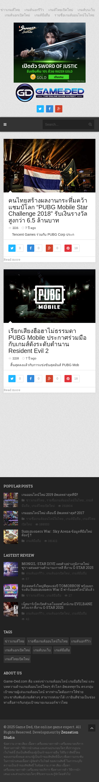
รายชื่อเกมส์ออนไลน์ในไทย (74, 15)
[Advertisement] (50, 430)
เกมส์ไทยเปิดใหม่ (60, 10)
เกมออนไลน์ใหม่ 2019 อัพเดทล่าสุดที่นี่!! (50, 494)
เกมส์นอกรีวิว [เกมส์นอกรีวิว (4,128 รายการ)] (81, 641)
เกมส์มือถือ (42, 15)
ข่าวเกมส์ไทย (10, 10)
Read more (12, 259)
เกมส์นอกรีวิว (34, 10)
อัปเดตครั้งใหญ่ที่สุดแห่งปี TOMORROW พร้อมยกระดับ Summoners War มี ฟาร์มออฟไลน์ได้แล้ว (58, 588)
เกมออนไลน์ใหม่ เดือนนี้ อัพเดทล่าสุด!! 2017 (53, 513)
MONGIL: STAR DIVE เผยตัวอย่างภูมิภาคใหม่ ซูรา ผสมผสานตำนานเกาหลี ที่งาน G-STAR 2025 (57, 565)
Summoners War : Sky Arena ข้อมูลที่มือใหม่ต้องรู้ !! (57, 533)
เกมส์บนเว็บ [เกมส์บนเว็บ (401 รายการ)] (42, 650)
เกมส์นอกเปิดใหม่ (17, 15)
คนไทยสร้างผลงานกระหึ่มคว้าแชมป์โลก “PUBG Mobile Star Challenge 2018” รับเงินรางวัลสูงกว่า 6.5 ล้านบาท (48, 210)
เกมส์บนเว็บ (86, 10)
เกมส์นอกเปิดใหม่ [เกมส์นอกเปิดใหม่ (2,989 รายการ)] (17, 650)
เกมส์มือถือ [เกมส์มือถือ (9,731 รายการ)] (62, 650)
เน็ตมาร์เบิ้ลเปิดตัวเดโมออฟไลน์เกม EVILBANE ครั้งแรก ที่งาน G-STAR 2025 (57, 606)
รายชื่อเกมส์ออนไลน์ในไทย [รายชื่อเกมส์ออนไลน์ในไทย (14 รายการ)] (48, 641)
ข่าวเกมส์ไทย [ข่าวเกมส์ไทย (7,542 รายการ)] (14, 641)
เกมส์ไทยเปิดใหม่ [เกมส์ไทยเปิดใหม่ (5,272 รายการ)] (17, 659)
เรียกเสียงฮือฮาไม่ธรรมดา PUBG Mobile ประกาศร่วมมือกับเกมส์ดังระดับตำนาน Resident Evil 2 (47, 340)
